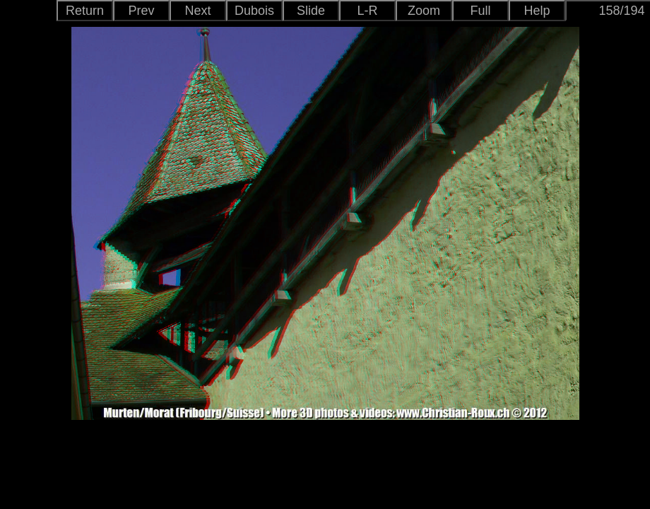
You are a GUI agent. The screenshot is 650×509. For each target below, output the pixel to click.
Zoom (424, 11)
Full (480, 11)
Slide (311, 11)
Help (537, 11)
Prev (141, 11)
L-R (367, 11)
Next (197, 11)
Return (85, 11)
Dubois (254, 11)
